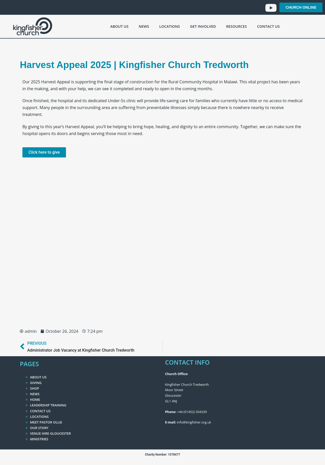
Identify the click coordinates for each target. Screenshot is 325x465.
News (144, 26)
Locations (169, 26)
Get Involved (203, 26)
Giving (36, 382)
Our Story (39, 428)
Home (35, 399)
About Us (119, 26)
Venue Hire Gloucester (50, 433)
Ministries (39, 439)
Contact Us (268, 26)
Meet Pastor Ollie (46, 422)
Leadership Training (48, 405)
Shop (34, 388)
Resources (236, 26)
